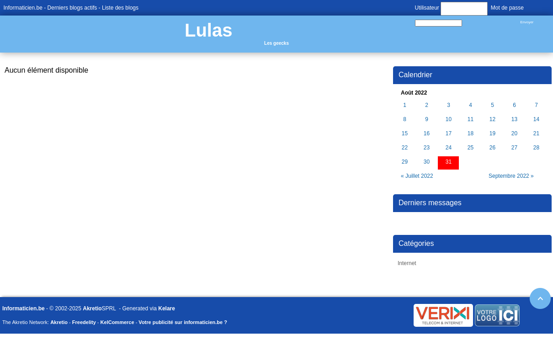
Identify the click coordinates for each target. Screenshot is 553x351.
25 (470, 148)
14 (536, 119)
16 (427, 134)
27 (514, 148)
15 (405, 134)
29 (405, 162)
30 (427, 162)
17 (449, 134)
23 (427, 148)
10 (449, 119)
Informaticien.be (23, 8)
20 (514, 134)
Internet (407, 263)
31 (449, 162)
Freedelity (84, 322)
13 (514, 119)
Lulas (208, 30)
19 (492, 134)
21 (536, 134)
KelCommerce (117, 322)
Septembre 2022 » (511, 176)
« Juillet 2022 (417, 176)
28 (536, 148)
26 (492, 148)
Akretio (92, 308)
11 (470, 119)
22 (405, 148)
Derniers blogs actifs (72, 8)
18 (470, 134)
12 (492, 119)
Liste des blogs (120, 8)
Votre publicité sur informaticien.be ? (182, 322)
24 (449, 148)
